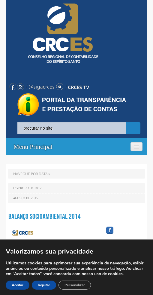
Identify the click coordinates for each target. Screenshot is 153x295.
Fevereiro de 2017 (27, 188)
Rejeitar (44, 285)
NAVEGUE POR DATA (30, 173)
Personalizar (74, 285)
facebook (124, 234)
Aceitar (17, 285)
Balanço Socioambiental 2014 (44, 216)
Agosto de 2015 (25, 198)
